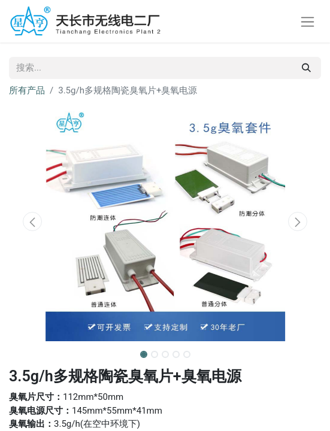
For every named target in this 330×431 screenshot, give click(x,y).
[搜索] (306, 68)
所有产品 (27, 90)
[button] (32, 221)
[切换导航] (307, 21)
